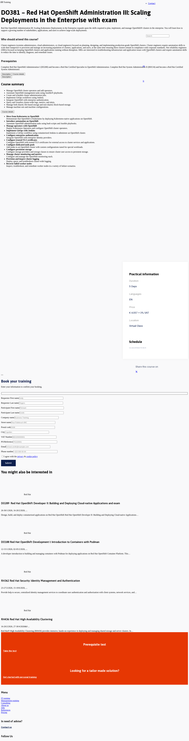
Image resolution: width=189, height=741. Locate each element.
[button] (144, 66)
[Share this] (136, 372)
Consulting (5, 703)
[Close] (147, 51)
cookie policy (32, 456)
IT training (5, 698)
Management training (10, 701)
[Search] (157, 36)
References (5, 710)
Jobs (3, 708)
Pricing (4, 712)
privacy (20, 456)
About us (5, 705)
